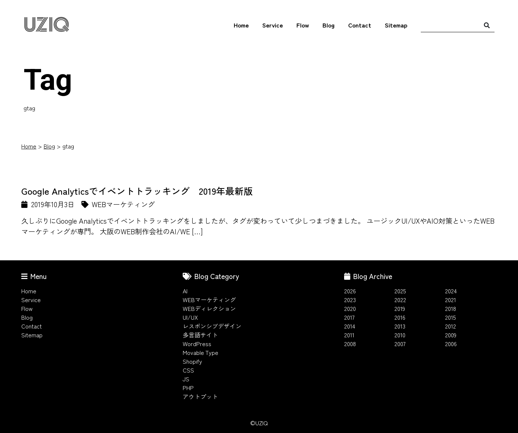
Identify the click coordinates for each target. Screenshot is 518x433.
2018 (450, 308)
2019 (399, 308)
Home (241, 25)
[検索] (487, 25)
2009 (450, 334)
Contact (359, 25)
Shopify (192, 361)
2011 (349, 334)
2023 (350, 299)
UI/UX (190, 317)
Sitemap (396, 25)
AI (185, 290)
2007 (400, 343)
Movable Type (200, 352)
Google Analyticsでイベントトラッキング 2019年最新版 (137, 190)
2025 (400, 290)
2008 (350, 343)
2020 (350, 308)
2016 (399, 317)
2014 (349, 326)
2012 (450, 326)
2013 (399, 326)
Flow (302, 25)
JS (186, 378)
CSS (188, 370)
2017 (349, 317)
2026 (350, 290)
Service (272, 25)
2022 (400, 299)
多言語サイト (200, 334)
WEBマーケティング (209, 299)
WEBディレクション (209, 308)
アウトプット (200, 396)
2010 (399, 334)
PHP (188, 387)
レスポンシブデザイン (212, 326)
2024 (451, 290)
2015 (450, 317)
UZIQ (46, 25)
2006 (451, 343)
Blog (328, 25)
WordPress (197, 343)
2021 (450, 299)
